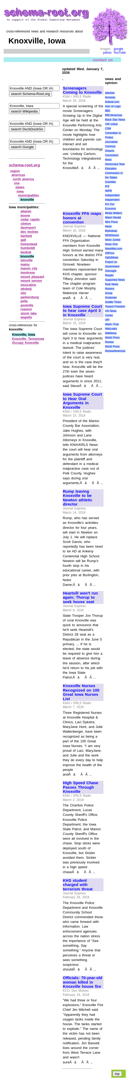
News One (111, 244)
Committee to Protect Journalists (113, 137)
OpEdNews (111, 257)
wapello (26, 317)
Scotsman (111, 297)
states (20, 187)
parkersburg (29, 297)
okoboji (26, 289)
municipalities (28, 195)
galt (23, 240)
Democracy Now (115, 164)
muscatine (28, 285)
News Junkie (112, 239)
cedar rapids (30, 219)
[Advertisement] (80, 188)
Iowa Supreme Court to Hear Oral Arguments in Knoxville (82, 400)
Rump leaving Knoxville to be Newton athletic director (77, 498)
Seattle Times (113, 302)
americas (18, 175)
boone (25, 215)
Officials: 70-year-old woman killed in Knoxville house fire (82, 982)
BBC (108, 110)
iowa (20, 191)
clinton (25, 224)
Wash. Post (112, 324)
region (15, 171)
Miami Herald (113, 217)
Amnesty (110, 97)
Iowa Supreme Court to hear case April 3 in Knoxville (82, 310)
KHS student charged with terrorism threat (77, 884)
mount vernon (31, 281)
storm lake (28, 313)
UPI (107, 319)
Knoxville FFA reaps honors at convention (82, 217)
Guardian (110, 182)
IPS (107, 186)
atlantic (25, 211)
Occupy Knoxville (25, 343)
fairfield (26, 236)
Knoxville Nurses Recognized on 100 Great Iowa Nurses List (81, 692)
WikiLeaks (111, 328)
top (117, 1074)
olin (23, 293)
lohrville (26, 260)
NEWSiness (112, 235)
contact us (103, 59)
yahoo (107, 52)
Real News (111, 284)
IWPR (108, 190)
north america (23, 179)
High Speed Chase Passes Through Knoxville (80, 787)
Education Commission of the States (114, 173)
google (118, 49)
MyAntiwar (111, 230)
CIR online (111, 124)
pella (24, 301)
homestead (28, 244)
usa (17, 183)
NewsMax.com (113, 248)
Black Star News (115, 119)
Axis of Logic (113, 106)
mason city (28, 268)
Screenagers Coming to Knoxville (82, 90)
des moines (29, 232)
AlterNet (109, 93)
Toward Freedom (115, 306)
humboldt (27, 248)
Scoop (108, 293)
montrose (27, 272)
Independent (112, 195)
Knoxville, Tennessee (28, 339)
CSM (108, 128)
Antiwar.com (112, 101)
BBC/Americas (113, 115)
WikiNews (111, 333)
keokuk (25, 252)
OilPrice (109, 253)
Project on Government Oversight (112, 266)
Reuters (109, 288)
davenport (28, 227)
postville (26, 305)
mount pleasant (32, 277)
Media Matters (113, 213)
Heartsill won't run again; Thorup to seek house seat (80, 597)
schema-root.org (24, 165)
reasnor (26, 309)
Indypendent (112, 199)
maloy (25, 264)
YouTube (119, 52)
